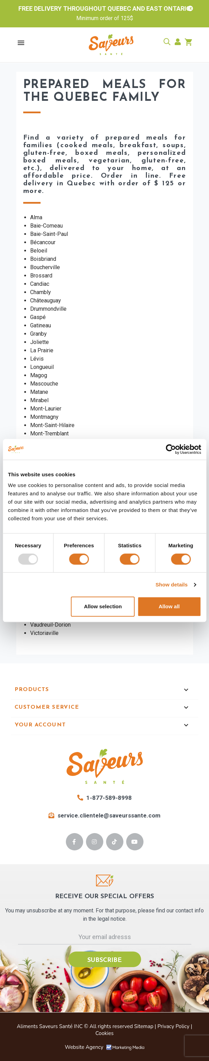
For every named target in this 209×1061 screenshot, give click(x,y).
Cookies (104, 1033)
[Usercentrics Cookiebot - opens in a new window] (170, 449)
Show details (172, 584)
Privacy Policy (173, 1026)
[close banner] (190, 8)
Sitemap (143, 1026)
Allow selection (103, 606)
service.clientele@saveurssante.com (104, 815)
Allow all (169, 606)
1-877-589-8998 (104, 797)
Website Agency (104, 1047)
